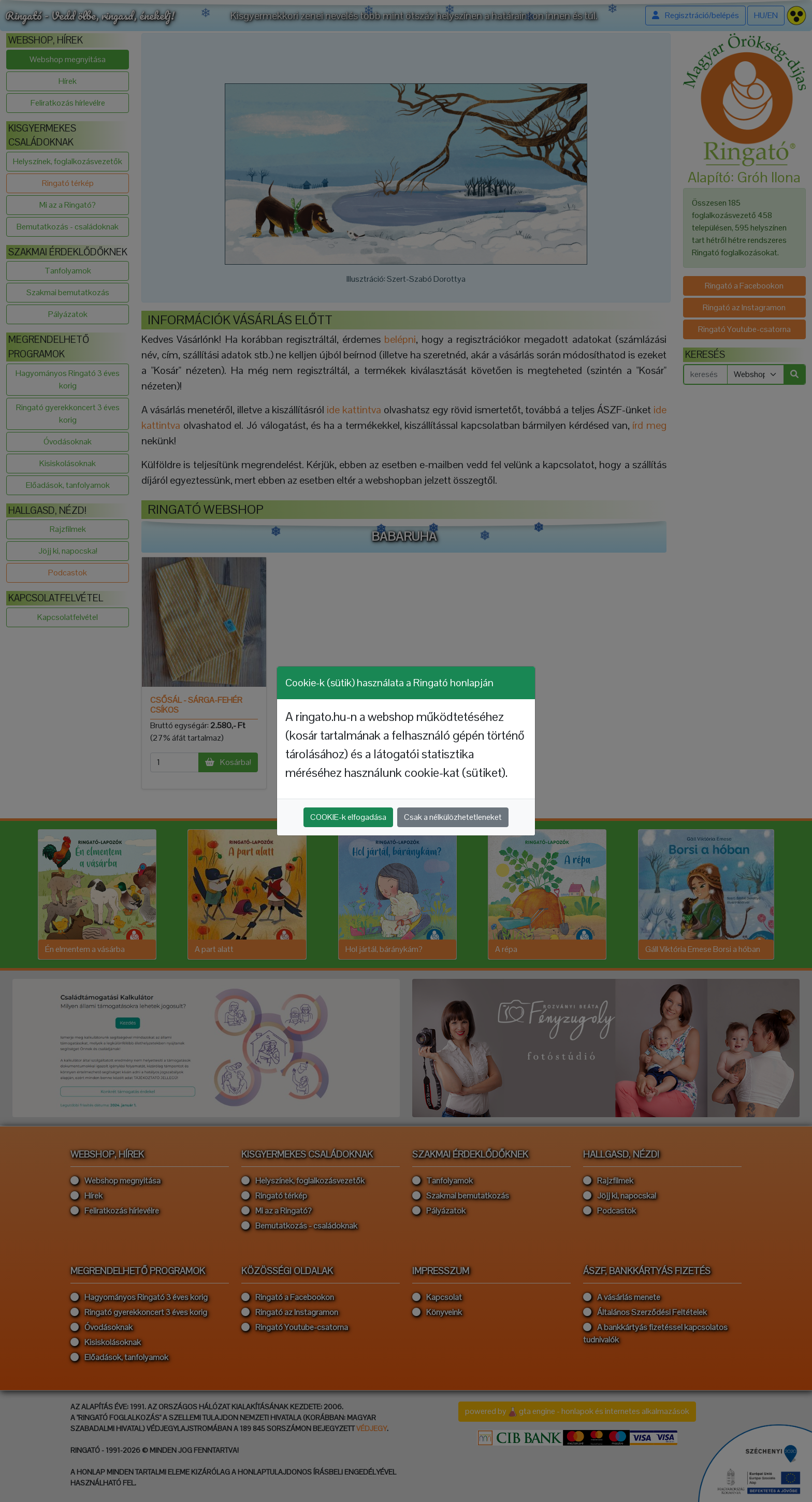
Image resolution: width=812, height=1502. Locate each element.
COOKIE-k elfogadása (348, 817)
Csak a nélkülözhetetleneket (453, 817)
